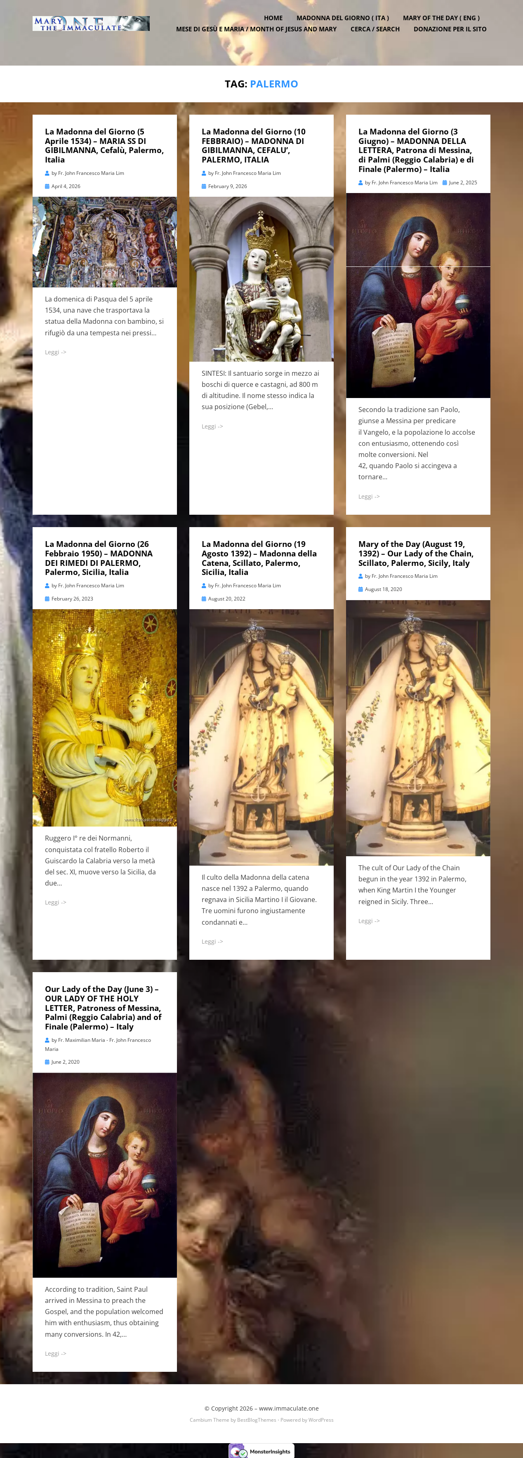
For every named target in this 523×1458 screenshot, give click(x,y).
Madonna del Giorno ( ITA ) (346, 26)
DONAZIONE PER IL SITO (453, 37)
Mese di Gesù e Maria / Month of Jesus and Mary (260, 37)
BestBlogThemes (256, 1418)
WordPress (321, 1418)
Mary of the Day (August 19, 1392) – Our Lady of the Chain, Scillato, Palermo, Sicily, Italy (416, 552)
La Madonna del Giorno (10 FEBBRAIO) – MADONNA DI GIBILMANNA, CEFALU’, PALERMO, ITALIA (254, 144)
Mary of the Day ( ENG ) (445, 26)
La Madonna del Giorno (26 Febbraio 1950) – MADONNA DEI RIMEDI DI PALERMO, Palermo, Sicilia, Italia (99, 556)
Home (277, 26)
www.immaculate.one (289, 1407)
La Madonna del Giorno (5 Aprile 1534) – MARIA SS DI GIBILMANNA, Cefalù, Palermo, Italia (104, 144)
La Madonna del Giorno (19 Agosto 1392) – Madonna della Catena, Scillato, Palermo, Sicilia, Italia (259, 556)
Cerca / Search (378, 37)
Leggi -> (55, 350)
